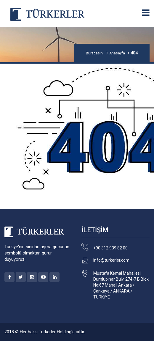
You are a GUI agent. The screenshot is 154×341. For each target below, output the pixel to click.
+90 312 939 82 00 (110, 248)
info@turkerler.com (111, 260)
